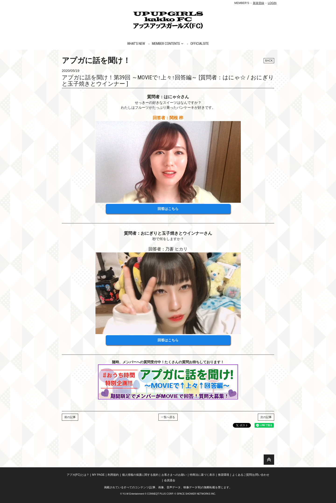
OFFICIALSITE (199, 44)
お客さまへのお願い (174, 474)
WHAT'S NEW (136, 44)
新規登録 (258, 3)
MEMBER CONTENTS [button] (167, 44)
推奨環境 (223, 474)
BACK (269, 60)
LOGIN (272, 3)
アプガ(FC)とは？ (78, 474)
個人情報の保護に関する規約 (140, 474)
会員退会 (169, 480)
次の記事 (266, 417)
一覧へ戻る (168, 417)
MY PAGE (98, 474)
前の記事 (70, 417)
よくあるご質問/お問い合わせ (250, 474)
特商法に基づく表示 (202, 474)
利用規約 (113, 474)
